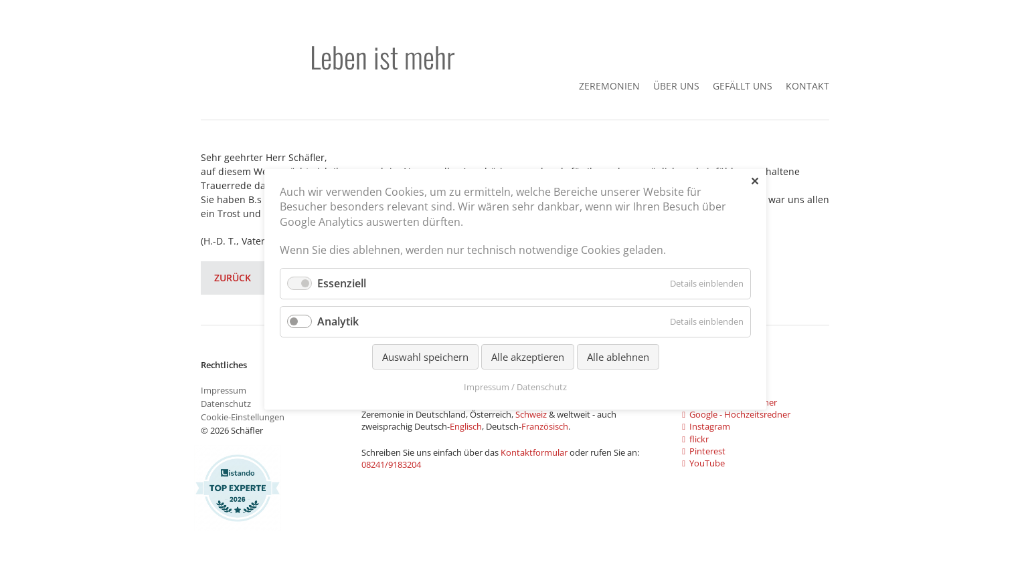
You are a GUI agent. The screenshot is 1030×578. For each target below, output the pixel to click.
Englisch (466, 426)
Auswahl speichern (424, 356)
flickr (695, 439)
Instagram (706, 426)
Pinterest (703, 451)
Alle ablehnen (617, 356)
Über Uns (676, 86)
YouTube (703, 463)
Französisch (544, 426)
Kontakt (807, 86)
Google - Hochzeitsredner (736, 414)
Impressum (223, 390)
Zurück (232, 277)
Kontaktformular (535, 452)
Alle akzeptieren (527, 356)
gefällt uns (742, 86)
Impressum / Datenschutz (515, 386)
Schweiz (531, 414)
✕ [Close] (754, 181)
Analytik (338, 320)
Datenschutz (226, 404)
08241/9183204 (391, 464)
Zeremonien (609, 86)
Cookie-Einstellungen (242, 417)
